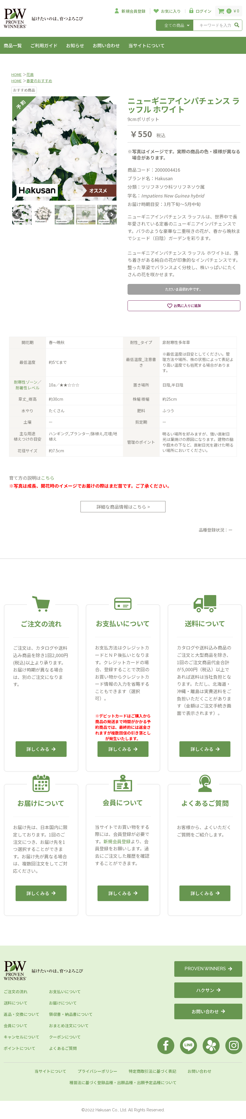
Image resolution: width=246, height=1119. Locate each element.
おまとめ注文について (69, 1025)
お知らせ (75, 45)
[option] (64, 148)
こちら (47, 477)
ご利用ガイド (44, 45)
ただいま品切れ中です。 (184, 289)
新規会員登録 (117, 841)
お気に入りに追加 (184, 305)
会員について (15, 1025)
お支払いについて (65, 991)
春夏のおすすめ (39, 80)
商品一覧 (13, 45)
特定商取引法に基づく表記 (152, 1071)
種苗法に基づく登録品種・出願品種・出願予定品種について (123, 1082)
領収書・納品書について (71, 1014)
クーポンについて (65, 1037)
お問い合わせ (106, 45)
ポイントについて (19, 1048)
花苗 (30, 74)
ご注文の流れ (15, 991)
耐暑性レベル (27, 387)
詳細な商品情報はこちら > (123, 506)
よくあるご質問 (63, 1048)
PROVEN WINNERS (208, 968)
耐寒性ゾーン (25, 382)
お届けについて (63, 1003)
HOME (16, 74)
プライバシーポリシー (97, 1071)
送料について (15, 1003)
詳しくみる (41, 749)
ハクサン (208, 990)
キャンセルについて (21, 1037)
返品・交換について (21, 1014)
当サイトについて (146, 45)
